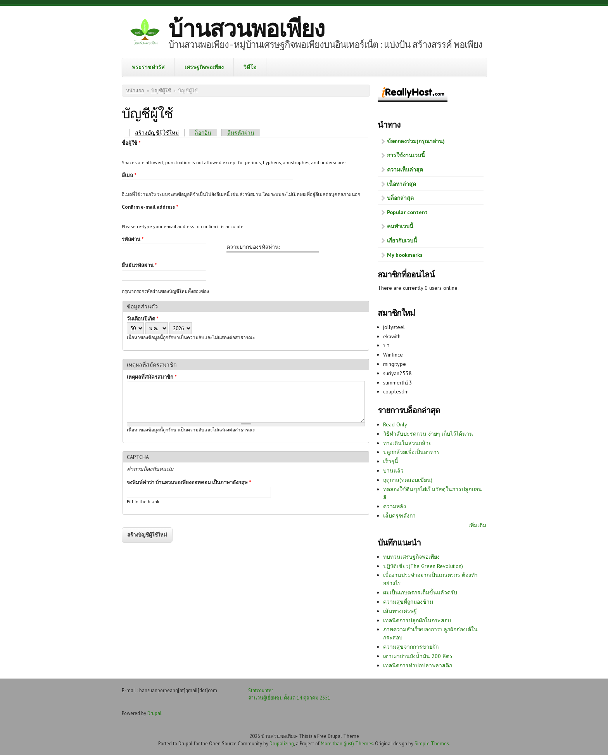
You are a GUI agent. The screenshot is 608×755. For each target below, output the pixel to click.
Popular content (407, 212)
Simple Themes (432, 743)
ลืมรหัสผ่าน (240, 132)
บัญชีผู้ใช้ (161, 90)
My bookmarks (405, 254)
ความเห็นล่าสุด (405, 169)
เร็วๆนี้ (390, 461)
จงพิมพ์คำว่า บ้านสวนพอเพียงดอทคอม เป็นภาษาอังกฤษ (189, 482)
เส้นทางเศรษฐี (400, 611)
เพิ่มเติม (477, 525)
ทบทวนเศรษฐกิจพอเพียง (411, 556)
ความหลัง (394, 506)
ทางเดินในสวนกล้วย (407, 443)
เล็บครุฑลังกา (399, 515)
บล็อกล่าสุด (400, 197)
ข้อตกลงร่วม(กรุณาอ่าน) (416, 141)
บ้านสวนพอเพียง (246, 28)
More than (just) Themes (347, 743)
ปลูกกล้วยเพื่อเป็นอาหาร (411, 451)
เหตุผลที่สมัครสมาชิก (152, 377)
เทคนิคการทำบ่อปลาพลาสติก (417, 665)
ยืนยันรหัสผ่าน (139, 265)
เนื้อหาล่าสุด (401, 183)
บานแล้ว (393, 470)
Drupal (154, 713)
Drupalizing (281, 743)
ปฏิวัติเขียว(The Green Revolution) (423, 566)
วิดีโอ (250, 67)
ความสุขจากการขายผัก (411, 646)
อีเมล (129, 175)
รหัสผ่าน (133, 239)
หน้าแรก (135, 90)
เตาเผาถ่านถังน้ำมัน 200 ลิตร (418, 656)
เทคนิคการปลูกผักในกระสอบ (417, 620)
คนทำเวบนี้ (400, 226)
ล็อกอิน (203, 132)
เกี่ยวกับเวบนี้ (402, 240)
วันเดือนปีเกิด (143, 318)
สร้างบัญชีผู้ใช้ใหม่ (160, 132)
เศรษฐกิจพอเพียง (204, 67)
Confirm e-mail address (150, 207)
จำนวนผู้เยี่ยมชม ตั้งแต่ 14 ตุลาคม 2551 (289, 697)
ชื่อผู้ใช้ (131, 143)
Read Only (395, 424)
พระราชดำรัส (148, 67)
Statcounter (260, 690)
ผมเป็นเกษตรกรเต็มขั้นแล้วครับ (420, 592)
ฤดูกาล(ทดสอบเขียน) (407, 479)
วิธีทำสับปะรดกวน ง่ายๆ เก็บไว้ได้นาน (428, 433)
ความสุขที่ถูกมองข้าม (408, 601)
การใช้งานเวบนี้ (406, 155)
